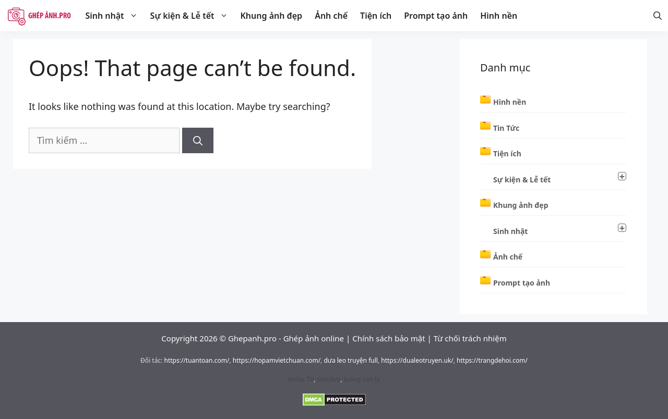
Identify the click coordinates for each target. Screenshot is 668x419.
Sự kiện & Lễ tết (192, 15)
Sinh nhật (114, 15)
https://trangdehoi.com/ (492, 360)
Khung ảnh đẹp (272, 15)
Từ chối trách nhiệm (470, 338)
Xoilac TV (301, 379)
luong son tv (362, 379)
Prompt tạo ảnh (436, 15)
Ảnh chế (331, 15)
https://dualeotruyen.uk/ (417, 360)
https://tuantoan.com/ (197, 360)
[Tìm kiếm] (197, 140)
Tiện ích (375, 15)
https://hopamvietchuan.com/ (276, 360)
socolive (328, 379)
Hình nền (498, 15)
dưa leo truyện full (350, 360)
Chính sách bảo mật (388, 338)
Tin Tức (506, 128)
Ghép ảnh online (313, 338)
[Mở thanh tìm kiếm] (657, 15)
